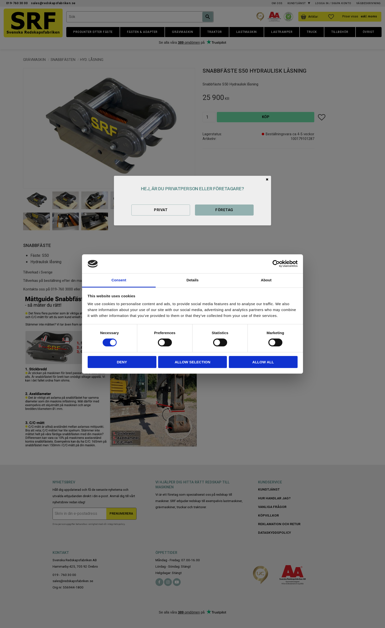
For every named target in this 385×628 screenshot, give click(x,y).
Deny (122, 362)
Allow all (263, 362)
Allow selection (192, 362)
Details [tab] (192, 280)
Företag (224, 210)
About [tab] (266, 280)
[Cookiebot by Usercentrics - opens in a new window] (276, 263)
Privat (160, 210)
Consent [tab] (118, 280)
